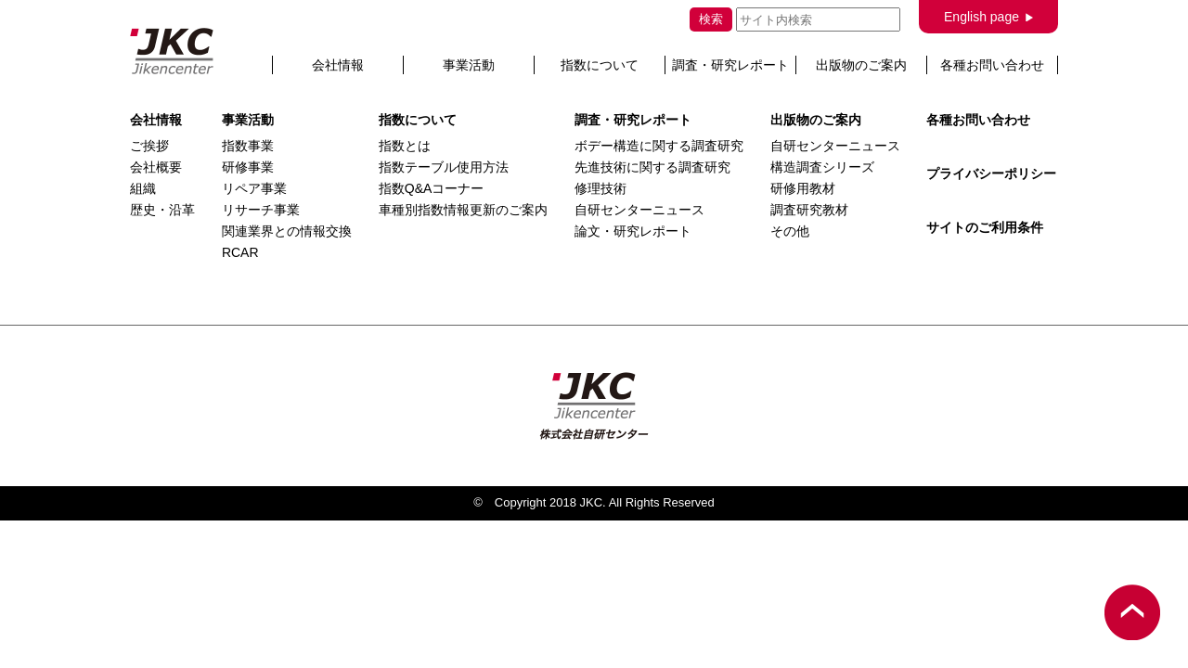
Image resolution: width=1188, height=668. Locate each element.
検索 (711, 19)
